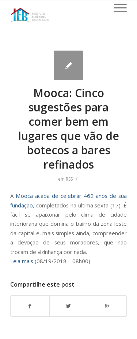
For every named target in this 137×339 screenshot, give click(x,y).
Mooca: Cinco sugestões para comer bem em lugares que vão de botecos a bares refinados (68, 128)
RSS (69, 179)
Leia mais (21, 261)
